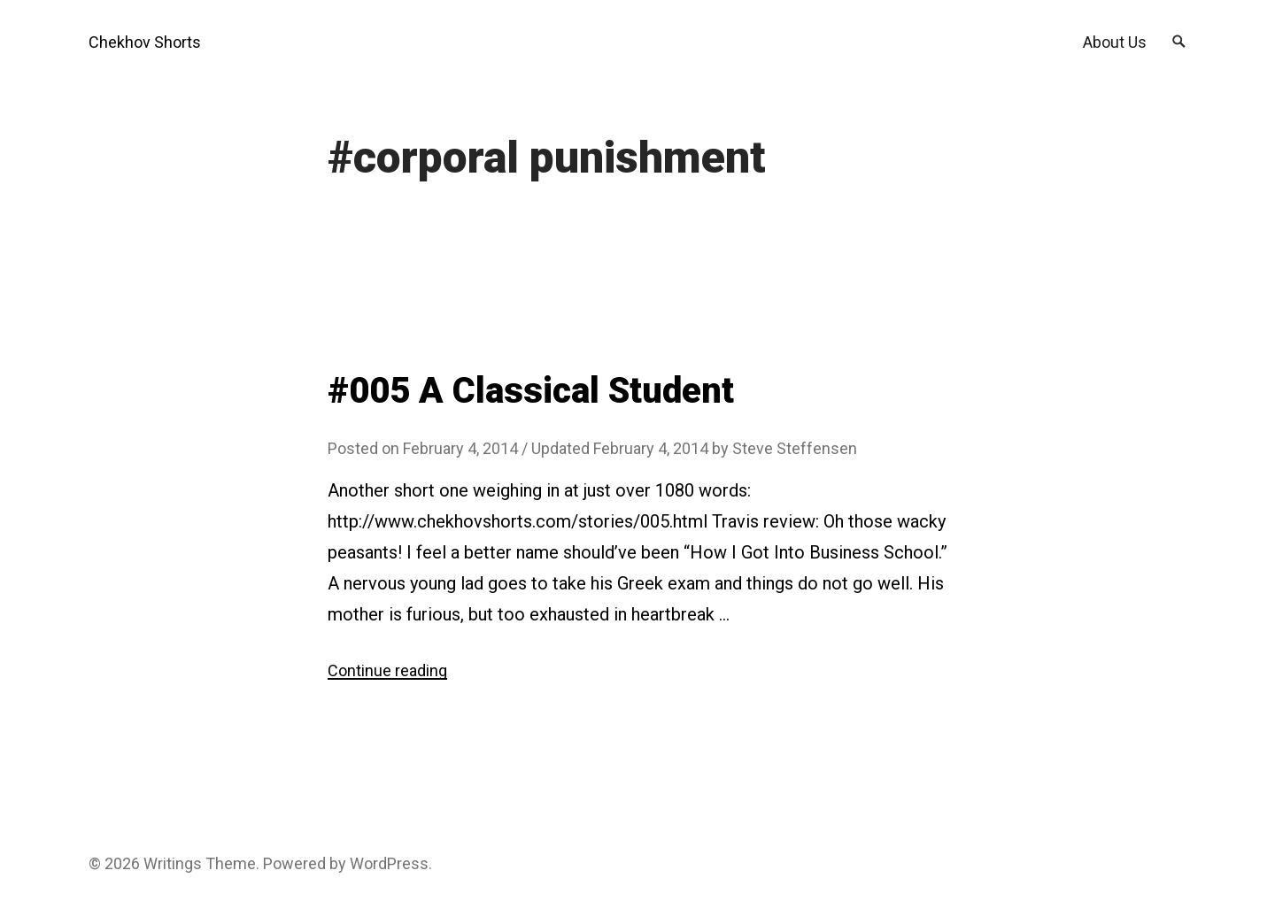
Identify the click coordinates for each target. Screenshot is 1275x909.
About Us (1115, 42)
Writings (172, 863)
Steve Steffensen (794, 448)
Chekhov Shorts (145, 42)
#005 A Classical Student (531, 391)
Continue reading (387, 670)
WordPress (389, 863)
